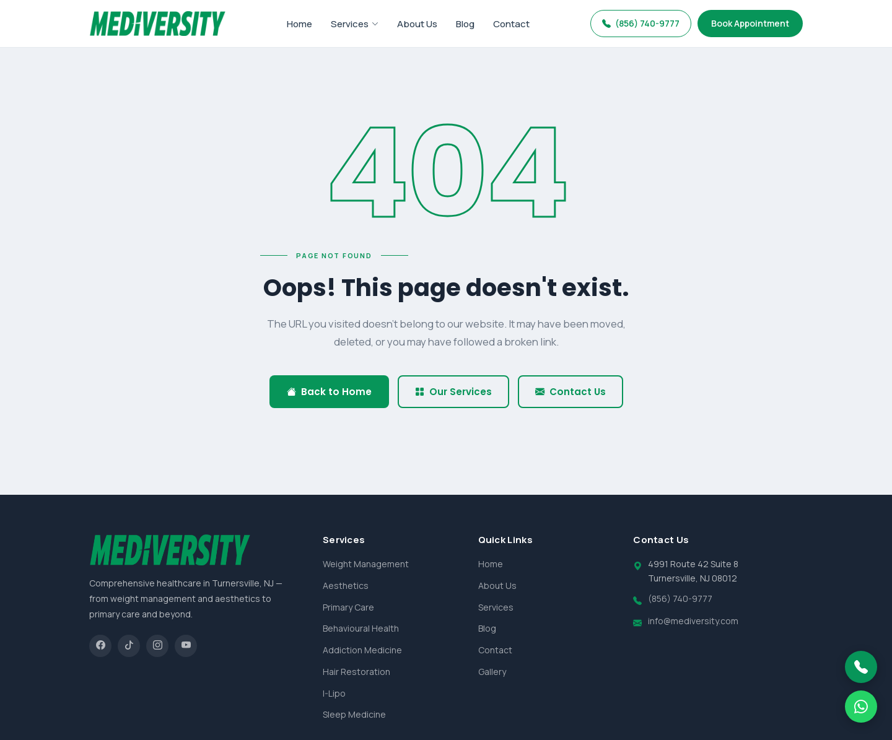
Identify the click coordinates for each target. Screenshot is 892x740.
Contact (511, 23)
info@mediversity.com (693, 621)
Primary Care (348, 607)
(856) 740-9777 (641, 23)
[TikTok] (129, 646)
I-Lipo (334, 693)
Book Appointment (750, 23)
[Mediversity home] (157, 23)
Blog (465, 23)
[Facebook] (100, 646)
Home (299, 23)
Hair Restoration (356, 671)
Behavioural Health (361, 628)
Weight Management (366, 564)
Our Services (453, 391)
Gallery (492, 671)
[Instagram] (157, 646)
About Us (417, 23)
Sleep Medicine (354, 714)
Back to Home (329, 391)
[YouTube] (186, 646)
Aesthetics (346, 585)
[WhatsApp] (861, 706)
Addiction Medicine (362, 650)
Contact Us (570, 391)
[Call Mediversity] (861, 667)
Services (354, 23)
